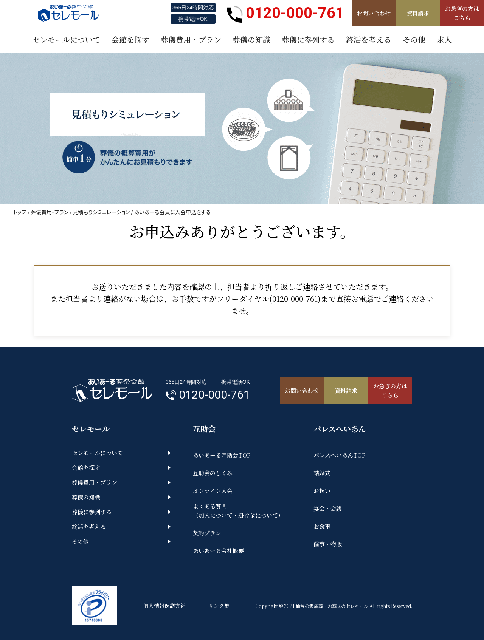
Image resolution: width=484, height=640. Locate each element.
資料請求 (417, 13)
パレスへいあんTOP (339, 455)
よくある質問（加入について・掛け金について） (238, 510)
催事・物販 (327, 544)
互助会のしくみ (213, 473)
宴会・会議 (327, 508)
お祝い (321, 491)
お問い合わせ (374, 13)
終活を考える (89, 526)
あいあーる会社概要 (218, 551)
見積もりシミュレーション (101, 212)
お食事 (321, 526)
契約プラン (207, 533)
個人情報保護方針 (164, 605)
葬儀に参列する (92, 512)
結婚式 (321, 473)
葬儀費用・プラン (49, 212)
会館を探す (86, 467)
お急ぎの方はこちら (462, 13)
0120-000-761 (285, 13)
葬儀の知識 (86, 497)
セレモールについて (97, 453)
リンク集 (219, 605)
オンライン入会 (213, 491)
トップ (19, 212)
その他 (80, 541)
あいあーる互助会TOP (222, 455)
